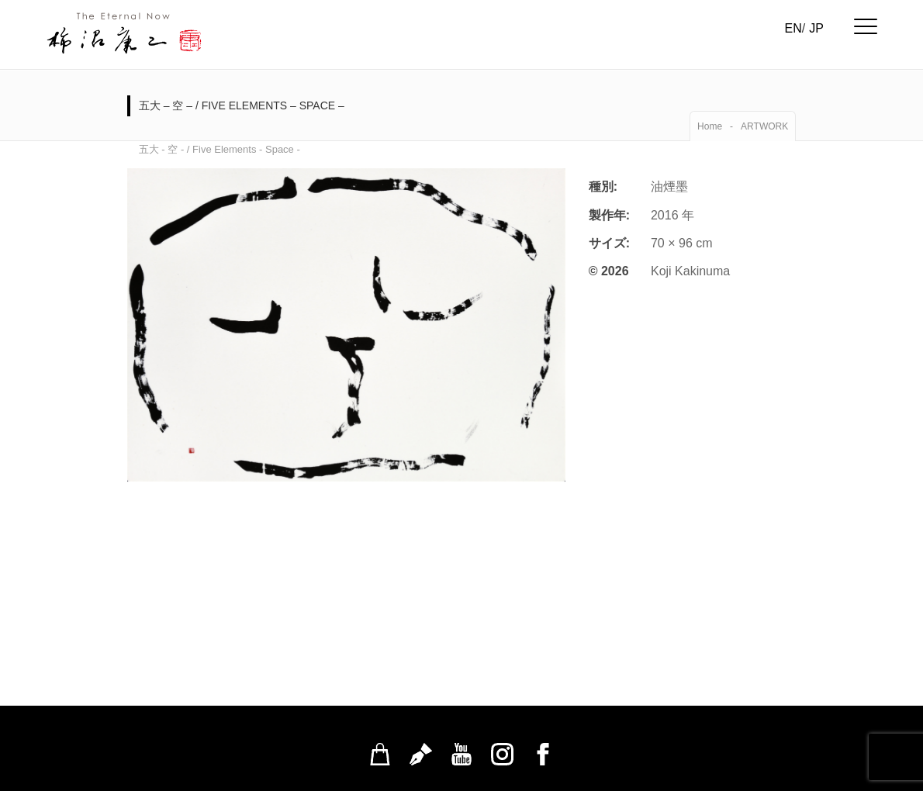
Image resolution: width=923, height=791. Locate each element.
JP (816, 28)
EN (793, 28)
